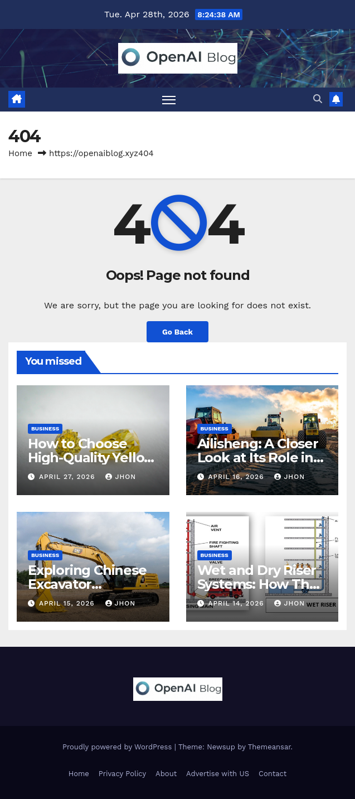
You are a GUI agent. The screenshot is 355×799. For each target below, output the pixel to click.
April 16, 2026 (237, 477)
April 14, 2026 (237, 603)
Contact (272, 773)
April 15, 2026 (68, 603)
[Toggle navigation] (169, 99)
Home (20, 153)
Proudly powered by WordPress (118, 747)
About (166, 773)
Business (45, 428)
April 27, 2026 (68, 477)
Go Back (177, 331)
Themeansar (269, 747)
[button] (317, 99)
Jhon (120, 477)
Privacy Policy (122, 773)
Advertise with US (217, 773)
